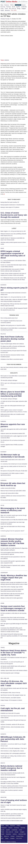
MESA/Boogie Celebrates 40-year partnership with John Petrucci (13, 739)
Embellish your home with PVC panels (10, 713)
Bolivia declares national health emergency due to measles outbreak (11, 768)
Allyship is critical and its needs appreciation (12, 598)
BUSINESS (3, 284)
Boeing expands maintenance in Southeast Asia (12, 204)
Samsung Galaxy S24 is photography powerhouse (13, 753)
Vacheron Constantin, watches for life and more (12, 724)
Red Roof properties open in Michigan (10, 673)
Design (19, 8)
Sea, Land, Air (12, 8)
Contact (12, 836)
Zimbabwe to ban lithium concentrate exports (12, 359)
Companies (17, 5)
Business (6, 5)
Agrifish (18, 6)
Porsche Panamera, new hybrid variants (11, 697)
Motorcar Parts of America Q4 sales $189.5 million (13, 490)
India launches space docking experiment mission (13, 818)
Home (2, 825)
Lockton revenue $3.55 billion (8, 488)
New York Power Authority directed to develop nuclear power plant (13, 339)
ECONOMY (3, 451)
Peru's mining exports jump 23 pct (9, 318)
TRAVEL (3, 647)
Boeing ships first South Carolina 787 (10, 202)
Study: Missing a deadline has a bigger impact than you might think (14, 577)
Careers (23, 5)
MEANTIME (3, 797)
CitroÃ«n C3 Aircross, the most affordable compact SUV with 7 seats (14, 683)
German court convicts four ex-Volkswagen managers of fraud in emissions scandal (13, 608)
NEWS (2, 248)
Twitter (6, 838)
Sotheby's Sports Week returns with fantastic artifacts (14, 670)
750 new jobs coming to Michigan (9, 380)
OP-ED (2, 505)
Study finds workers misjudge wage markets (12, 586)
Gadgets (24, 8)
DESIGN (3, 705)
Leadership (24, 6)
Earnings (8, 6)
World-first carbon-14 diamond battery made (12, 820)
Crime (2, 8)
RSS (2, 838)
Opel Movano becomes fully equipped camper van (13, 695)
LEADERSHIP (4, 572)
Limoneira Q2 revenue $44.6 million (9, 493)
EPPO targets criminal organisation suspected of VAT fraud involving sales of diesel (13, 254)
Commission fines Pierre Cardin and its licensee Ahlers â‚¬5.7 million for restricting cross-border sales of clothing (14, 619)
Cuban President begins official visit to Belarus (12, 343)
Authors (15, 834)
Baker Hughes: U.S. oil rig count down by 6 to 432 (13, 231)
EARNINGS (3, 480)
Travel (6, 8)
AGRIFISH (3, 536)
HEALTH (3, 763)
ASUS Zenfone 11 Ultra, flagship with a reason (12, 750)
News (2, 5)
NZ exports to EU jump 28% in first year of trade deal (14, 470)
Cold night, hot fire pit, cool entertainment (13, 709)
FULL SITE (19, 838)
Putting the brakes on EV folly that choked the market (14, 519)
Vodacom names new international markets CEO (13, 433)
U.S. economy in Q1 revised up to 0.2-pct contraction (14, 464)
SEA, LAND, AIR (5, 678)
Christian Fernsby (6, 18)
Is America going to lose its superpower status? (12, 530)
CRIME (2, 603)
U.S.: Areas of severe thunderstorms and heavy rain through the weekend (14, 215)
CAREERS (3, 421)
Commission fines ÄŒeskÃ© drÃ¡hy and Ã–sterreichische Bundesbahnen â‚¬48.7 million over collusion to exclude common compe (13, 629)
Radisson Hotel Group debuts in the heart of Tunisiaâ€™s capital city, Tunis (14, 652)
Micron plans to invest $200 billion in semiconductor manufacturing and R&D (13, 394)
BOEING (7, 60)
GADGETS (3, 734)
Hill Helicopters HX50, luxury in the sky (10, 692)
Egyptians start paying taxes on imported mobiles (13, 325)
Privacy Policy (19, 836)
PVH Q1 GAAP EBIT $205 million (9, 500)
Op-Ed (13, 6)
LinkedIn (12, 838)
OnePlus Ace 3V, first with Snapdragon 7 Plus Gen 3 (14, 748)
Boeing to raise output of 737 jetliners (10, 207)
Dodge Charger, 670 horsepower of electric (11, 700)
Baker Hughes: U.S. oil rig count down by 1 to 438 (13, 297)
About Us (6, 836)
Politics (12, 5)
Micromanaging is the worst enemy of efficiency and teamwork (13, 510)
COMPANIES (4, 388)
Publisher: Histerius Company (8, 841)
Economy (3, 6)
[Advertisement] (12, 46)
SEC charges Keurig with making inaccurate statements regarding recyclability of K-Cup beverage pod (14, 635)
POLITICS (3, 333)
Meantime (7, 10)
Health (2, 10)
